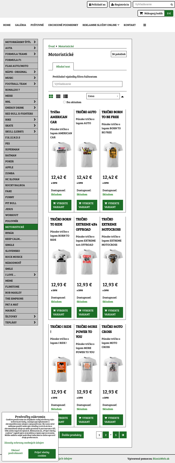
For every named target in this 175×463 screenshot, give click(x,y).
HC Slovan (12, 179)
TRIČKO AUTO (86, 112)
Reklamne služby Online (101, 25)
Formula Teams (21, 54)
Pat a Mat (11, 304)
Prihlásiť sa (97, 4)
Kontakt (130, 25)
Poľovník (11, 221)
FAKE (8, 191)
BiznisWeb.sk (161, 458)
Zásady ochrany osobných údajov (24, 442)
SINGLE (9, 245)
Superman (12, 149)
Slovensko (12, 250)
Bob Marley (13, 292)
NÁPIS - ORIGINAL (21, 72)
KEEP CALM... (13, 239)
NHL (21, 101)
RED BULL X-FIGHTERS (19, 113)
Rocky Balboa (15, 185)
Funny (9, 197)
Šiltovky (21, 316)
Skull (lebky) (21, 131)
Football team (21, 84)
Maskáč (10, 310)
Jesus (9, 209)
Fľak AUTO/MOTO (16, 66)
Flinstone (12, 286)
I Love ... (21, 275)
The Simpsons (14, 298)
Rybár (9, 233)
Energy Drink (21, 107)
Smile (9, 268)
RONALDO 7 (12, 89)
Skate (21, 125)
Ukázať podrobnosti (15, 451)
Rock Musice (13, 256)
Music (21, 78)
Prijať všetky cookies (42, 453)
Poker (9, 161)
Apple (9, 167)
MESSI (9, 95)
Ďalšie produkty (71, 435)
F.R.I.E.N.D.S (12, 137)
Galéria (20, 25)
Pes (7, 143)
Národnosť (13, 262)
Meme (9, 280)
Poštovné (37, 25)
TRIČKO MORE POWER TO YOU (86, 331)
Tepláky (21, 322)
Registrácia (120, 4)
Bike (21, 119)
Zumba (10, 173)
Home (7, 25)
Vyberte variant (60, 205)
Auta (21, 48)
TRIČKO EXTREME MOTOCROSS (111, 224)
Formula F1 (13, 60)
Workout (11, 215)
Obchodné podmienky (63, 25)
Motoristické (14, 227)
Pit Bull (10, 203)
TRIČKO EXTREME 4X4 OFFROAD (86, 224)
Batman (10, 155)
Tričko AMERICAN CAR (58, 117)
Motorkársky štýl (21, 42)
